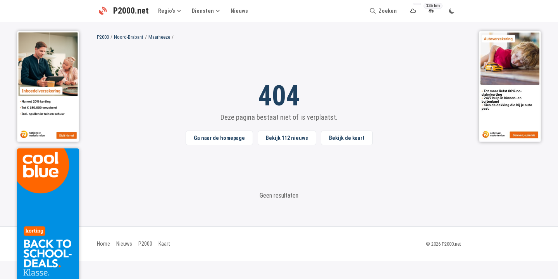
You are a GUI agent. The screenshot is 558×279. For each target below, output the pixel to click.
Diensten (206, 11)
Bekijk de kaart (347, 138)
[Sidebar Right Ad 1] (510, 86)
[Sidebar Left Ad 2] (48, 86)
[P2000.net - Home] (123, 11)
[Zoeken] (383, 11)
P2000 (103, 37)
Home (103, 244)
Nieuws (239, 11)
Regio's (169, 11)
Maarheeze (159, 37)
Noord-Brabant (128, 37)
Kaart (164, 244)
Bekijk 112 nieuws (287, 138)
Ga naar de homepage (219, 138)
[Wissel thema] (452, 11)
